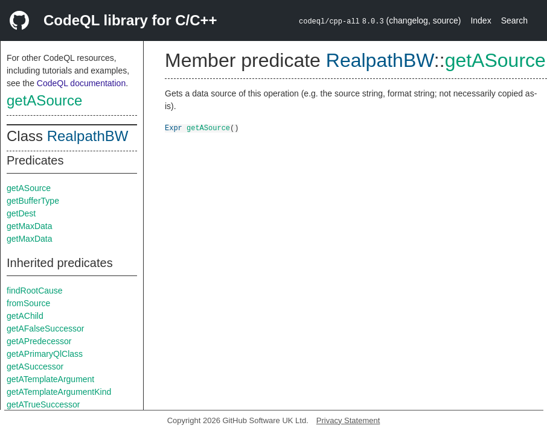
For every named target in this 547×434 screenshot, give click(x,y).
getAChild (25, 316)
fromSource (28, 303)
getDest (21, 213)
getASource (44, 100)
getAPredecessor (39, 341)
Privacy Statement (348, 420)
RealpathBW (88, 136)
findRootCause (35, 290)
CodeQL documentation (81, 83)
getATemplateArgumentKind (59, 392)
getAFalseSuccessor (45, 328)
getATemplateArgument (50, 379)
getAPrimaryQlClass (45, 354)
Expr (173, 127)
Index (480, 20)
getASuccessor (35, 366)
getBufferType (33, 201)
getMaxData (29, 226)
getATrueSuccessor (43, 404)
